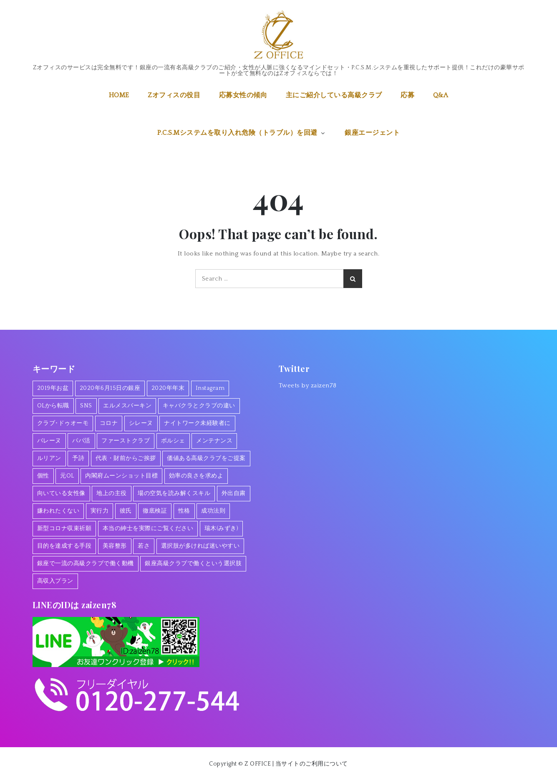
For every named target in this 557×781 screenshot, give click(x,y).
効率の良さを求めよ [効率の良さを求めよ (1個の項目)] (196, 476)
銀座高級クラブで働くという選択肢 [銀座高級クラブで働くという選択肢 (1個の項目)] (193, 563)
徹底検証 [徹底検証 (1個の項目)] (155, 511)
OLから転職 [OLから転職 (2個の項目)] (53, 405)
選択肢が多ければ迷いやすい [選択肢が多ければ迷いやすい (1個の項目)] (200, 546)
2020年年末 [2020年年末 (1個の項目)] (168, 388)
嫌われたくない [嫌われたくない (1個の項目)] (58, 511)
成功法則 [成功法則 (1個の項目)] (213, 511)
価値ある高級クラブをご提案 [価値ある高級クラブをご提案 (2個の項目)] (206, 458)
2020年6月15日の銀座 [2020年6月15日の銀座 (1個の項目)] (110, 388)
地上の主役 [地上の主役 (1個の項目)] (111, 493)
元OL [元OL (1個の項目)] (67, 476)
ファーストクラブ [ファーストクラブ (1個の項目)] (125, 440)
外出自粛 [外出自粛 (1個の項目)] (234, 493)
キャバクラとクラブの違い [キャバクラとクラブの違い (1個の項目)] (199, 405)
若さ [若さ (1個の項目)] (144, 546)
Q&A (441, 95)
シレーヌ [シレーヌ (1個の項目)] (141, 423)
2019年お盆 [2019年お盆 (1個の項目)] (53, 388)
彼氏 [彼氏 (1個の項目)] (126, 511)
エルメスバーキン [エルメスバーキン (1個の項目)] (127, 405)
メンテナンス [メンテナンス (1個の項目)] (214, 440)
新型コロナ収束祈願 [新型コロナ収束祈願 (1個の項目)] (64, 528)
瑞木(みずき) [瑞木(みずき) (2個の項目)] (221, 528)
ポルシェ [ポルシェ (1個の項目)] (173, 440)
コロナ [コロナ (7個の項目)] (109, 423)
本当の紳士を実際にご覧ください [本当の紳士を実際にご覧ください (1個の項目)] (148, 528)
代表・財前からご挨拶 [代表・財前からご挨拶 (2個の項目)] (126, 458)
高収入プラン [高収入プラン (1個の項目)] (55, 581)
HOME (119, 95)
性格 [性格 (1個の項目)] (184, 511)
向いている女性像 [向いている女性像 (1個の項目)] (61, 493)
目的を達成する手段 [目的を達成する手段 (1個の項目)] (64, 546)
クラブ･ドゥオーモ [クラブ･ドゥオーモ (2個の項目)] (63, 423)
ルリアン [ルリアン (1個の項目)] (49, 458)
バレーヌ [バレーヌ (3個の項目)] (49, 440)
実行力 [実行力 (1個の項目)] (100, 511)
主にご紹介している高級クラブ (334, 95)
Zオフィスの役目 (174, 95)
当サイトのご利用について (311, 764)
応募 (407, 95)
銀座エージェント (372, 132)
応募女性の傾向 (243, 95)
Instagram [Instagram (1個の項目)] (210, 388)
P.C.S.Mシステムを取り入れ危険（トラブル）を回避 (241, 132)
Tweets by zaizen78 (308, 385)
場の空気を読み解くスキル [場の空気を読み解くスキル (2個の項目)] (174, 493)
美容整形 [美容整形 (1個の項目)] (115, 546)
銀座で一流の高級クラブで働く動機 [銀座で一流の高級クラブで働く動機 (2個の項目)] (85, 563)
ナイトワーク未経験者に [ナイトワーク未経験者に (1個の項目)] (197, 423)
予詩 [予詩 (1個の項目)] (78, 458)
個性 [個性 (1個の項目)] (43, 476)
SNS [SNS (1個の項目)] (86, 405)
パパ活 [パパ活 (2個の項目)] (81, 440)
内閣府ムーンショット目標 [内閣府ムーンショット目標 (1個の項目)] (121, 476)
